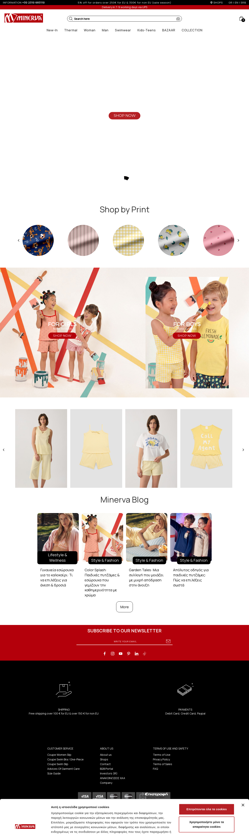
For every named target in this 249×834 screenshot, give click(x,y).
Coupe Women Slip (59, 755)
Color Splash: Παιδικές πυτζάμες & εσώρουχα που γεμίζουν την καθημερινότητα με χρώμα (102, 582)
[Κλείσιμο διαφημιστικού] (243, 773)
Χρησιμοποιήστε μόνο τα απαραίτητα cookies (206, 793)
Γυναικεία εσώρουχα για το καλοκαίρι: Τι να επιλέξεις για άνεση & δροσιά (57, 577)
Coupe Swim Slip (57, 764)
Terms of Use (161, 755)
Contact (105, 764)
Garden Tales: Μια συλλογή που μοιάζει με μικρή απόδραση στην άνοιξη (146, 577)
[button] (71, 18)
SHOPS (218, 2)
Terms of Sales (162, 764)
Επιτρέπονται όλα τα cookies (206, 777)
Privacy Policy (161, 759)
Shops (104, 759)
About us (106, 755)
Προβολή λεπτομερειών (67, 826)
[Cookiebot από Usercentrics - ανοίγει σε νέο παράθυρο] (25, 826)
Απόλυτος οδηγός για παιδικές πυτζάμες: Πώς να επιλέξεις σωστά (191, 577)
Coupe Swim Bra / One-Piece (65, 759)
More (124, 607)
